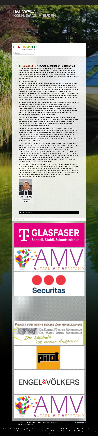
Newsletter (46, 422)
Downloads (54, 422)
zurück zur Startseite (27, 212)
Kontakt (28, 422)
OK (50, 433)
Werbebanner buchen (80, 422)
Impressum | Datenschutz (25, 424)
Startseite (21, 422)
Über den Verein (36, 422)
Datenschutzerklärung (76, 431)
